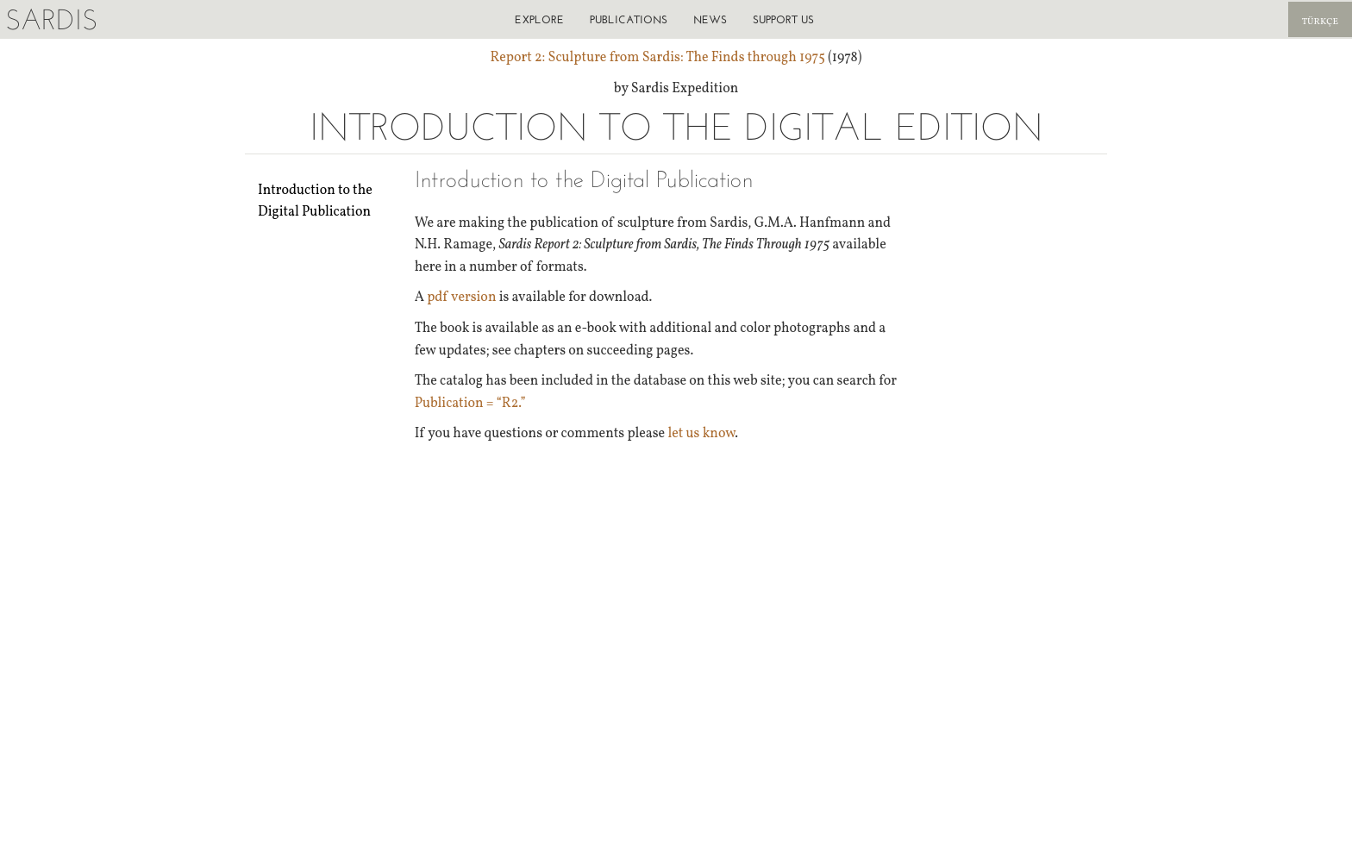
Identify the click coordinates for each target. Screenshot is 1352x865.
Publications (628, 19)
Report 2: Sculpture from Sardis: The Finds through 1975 (658, 57)
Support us (783, 19)
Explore (539, 19)
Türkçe (1320, 22)
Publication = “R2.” (470, 403)
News (710, 19)
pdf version (461, 297)
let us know (701, 433)
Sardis (51, 19)
